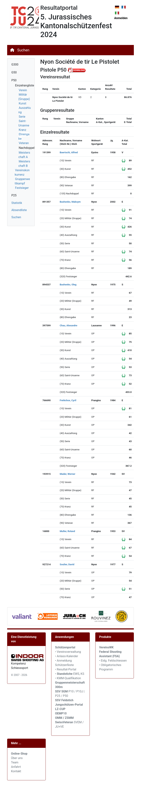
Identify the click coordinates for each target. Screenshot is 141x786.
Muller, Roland (67, 531)
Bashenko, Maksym (70, 201)
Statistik (16, 203)
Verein (23, 90)
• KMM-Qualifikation (68, 678)
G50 (14, 72)
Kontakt (16, 771)
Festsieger (22, 188)
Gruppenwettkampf (22, 181)
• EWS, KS (69, 674)
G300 (14, 64)
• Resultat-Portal (65, 669)
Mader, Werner (67, 474)
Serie (22, 116)
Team (14, 762)
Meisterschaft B (24, 164)
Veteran (24, 143)
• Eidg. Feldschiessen (113, 660)
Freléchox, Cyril (68, 400)
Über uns (17, 758)
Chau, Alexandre (68, 325)
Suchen (23, 50)
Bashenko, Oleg (68, 284)
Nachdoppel (27, 148)
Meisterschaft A (24, 155)
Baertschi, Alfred (69, 152)
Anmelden (121, 18)
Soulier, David (67, 564)
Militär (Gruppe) (24, 97)
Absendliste (19, 210)
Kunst (22, 103)
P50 (14, 80)
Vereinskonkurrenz (22, 172)
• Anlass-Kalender (66, 656)
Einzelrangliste (24, 85)
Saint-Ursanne (23, 123)
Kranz (22, 130)
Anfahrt (16, 767)
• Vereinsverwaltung (68, 652)
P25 (14, 195)
